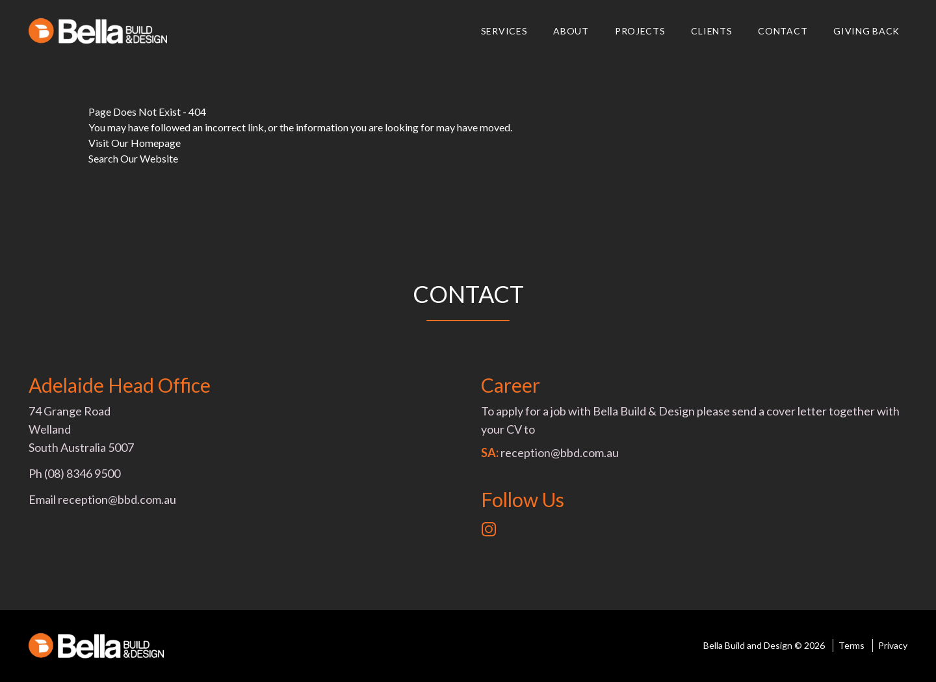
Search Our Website (133, 158)
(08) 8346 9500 (82, 473)
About (571, 30)
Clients (711, 30)
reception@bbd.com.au (117, 499)
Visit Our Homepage (134, 143)
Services (504, 30)
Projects (640, 30)
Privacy (892, 645)
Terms (851, 645)
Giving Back (866, 30)
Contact (782, 30)
